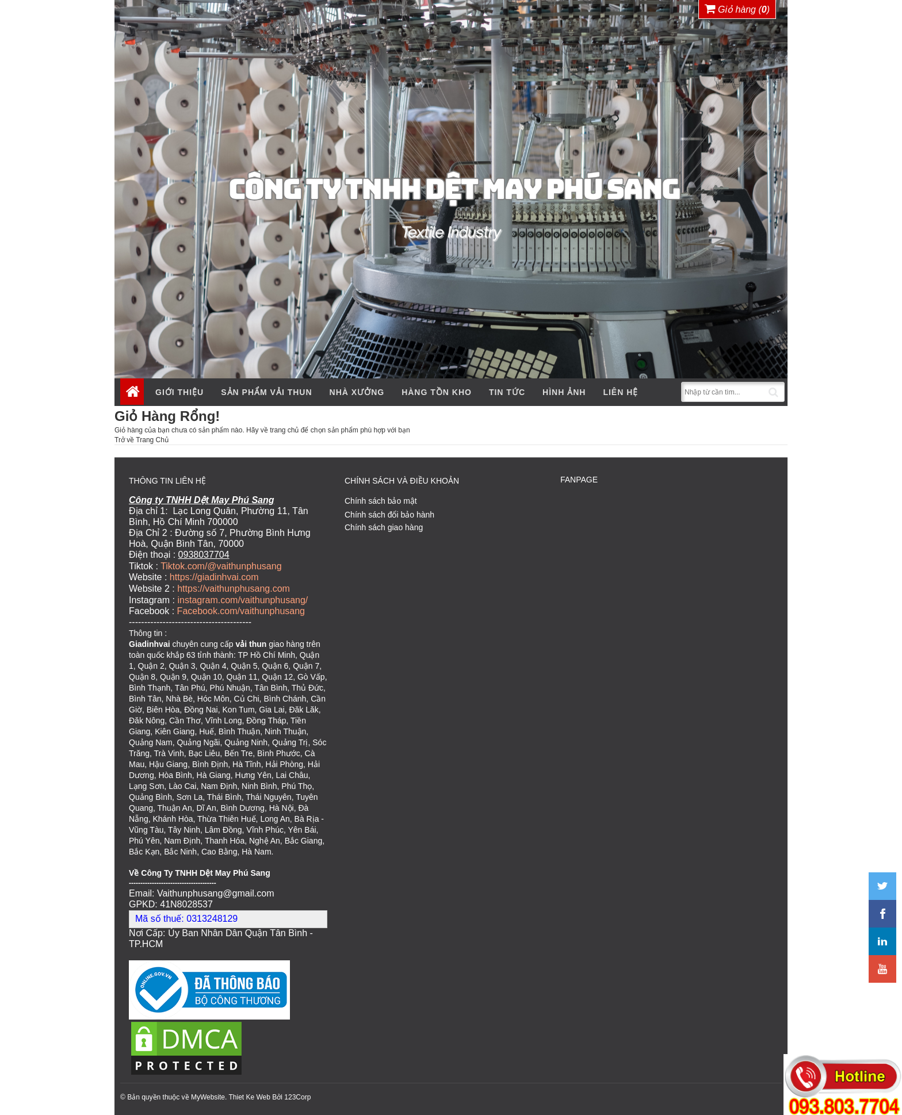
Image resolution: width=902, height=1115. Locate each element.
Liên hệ (620, 392)
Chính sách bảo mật (381, 500)
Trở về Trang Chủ (141, 440)
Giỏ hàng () (737, 8)
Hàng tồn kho (437, 392)
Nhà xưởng (357, 392)
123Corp (297, 1095)
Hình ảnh (564, 392)
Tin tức (507, 392)
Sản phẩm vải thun (266, 392)
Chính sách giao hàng (384, 527)
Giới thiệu (179, 392)
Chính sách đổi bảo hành (389, 514)
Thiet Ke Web (249, 1095)
